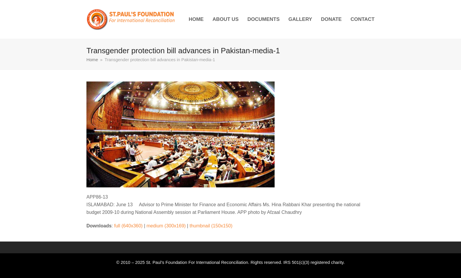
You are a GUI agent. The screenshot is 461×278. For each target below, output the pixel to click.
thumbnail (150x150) (211, 225)
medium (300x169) (166, 225)
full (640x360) (128, 225)
